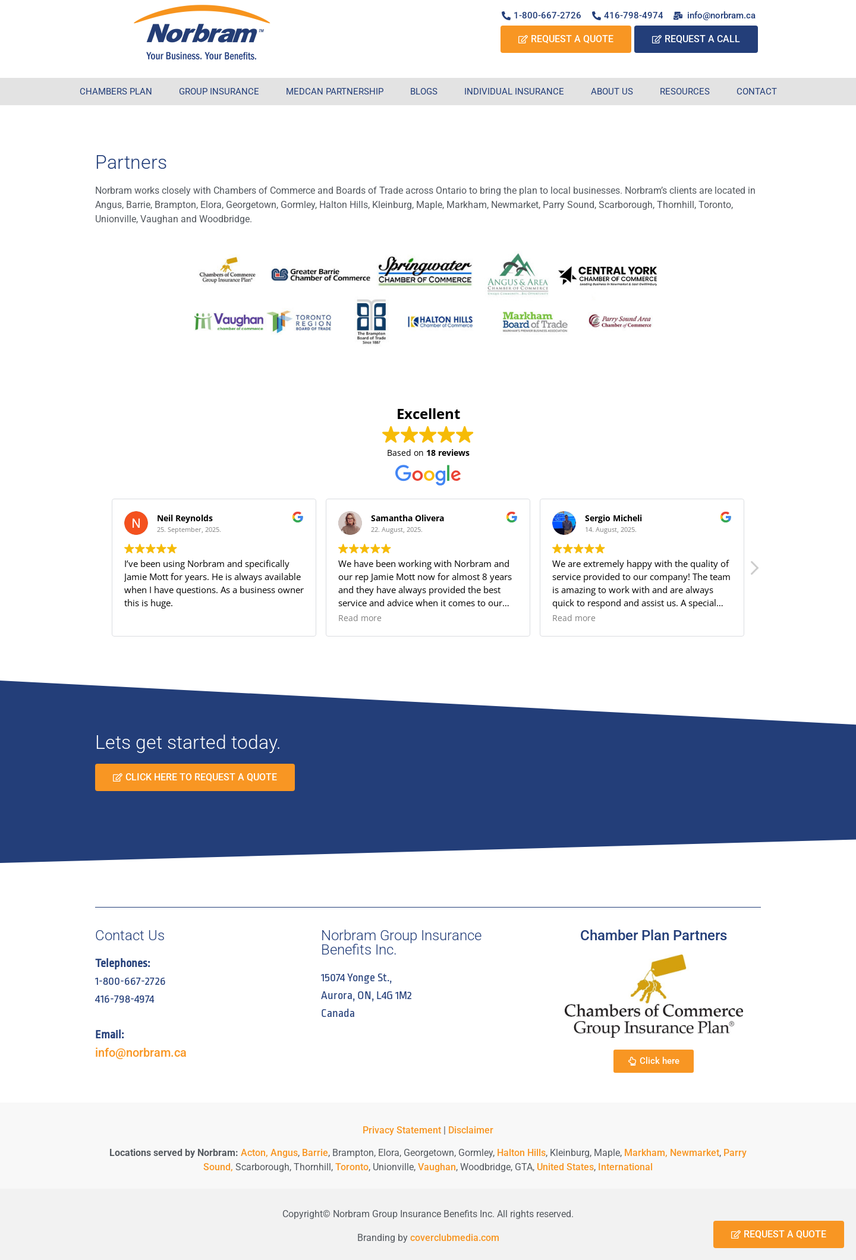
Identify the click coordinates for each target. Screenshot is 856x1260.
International (625, 1167)
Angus (284, 1152)
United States (565, 1167)
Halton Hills (521, 1152)
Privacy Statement (402, 1130)
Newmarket (694, 1152)
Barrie (315, 1152)
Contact (757, 91)
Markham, (646, 1152)
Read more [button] (360, 618)
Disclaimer (470, 1130)
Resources (685, 91)
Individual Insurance (514, 91)
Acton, (254, 1152)
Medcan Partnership (334, 91)
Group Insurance (219, 91)
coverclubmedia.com (454, 1237)
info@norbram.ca (141, 1052)
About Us (612, 91)
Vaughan (437, 1167)
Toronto (352, 1167)
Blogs (424, 91)
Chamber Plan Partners (653, 935)
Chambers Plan (116, 91)
